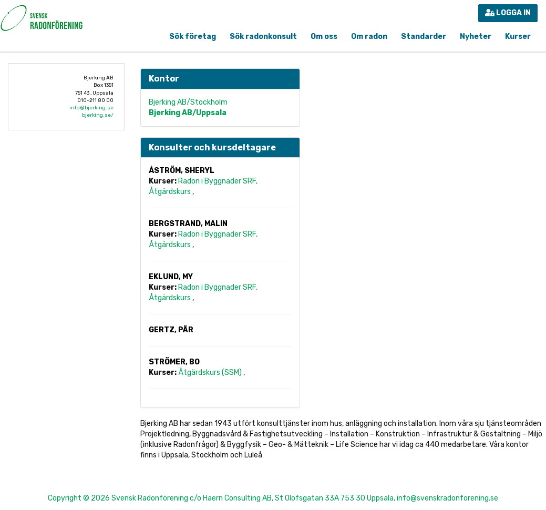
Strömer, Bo (174, 362)
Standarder (423, 36)
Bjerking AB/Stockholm (188, 102)
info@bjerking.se (91, 108)
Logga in (508, 12)
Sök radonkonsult (263, 36)
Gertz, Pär (171, 329)
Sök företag (192, 36)
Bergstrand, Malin (188, 223)
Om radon (369, 36)
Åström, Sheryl (181, 170)
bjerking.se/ (98, 115)
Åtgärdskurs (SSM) (210, 372)
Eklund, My (171, 276)
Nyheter (475, 36)
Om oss (324, 36)
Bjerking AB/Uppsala (187, 112)
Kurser (518, 36)
